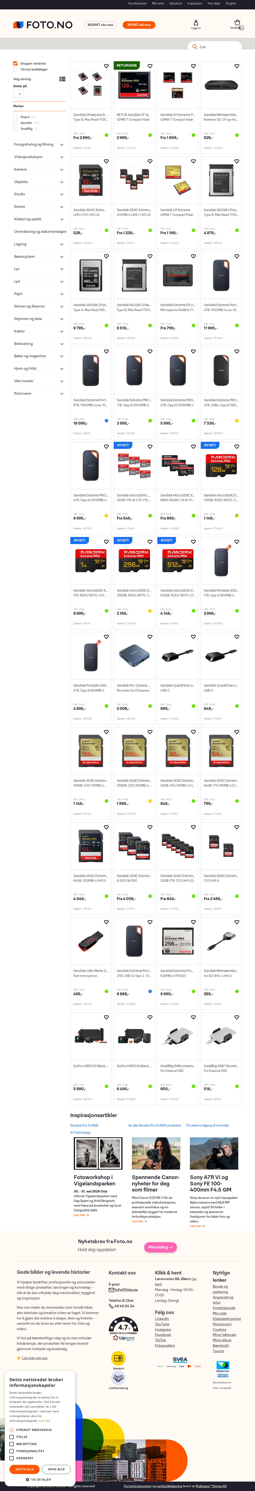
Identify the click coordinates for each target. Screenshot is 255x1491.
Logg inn (196, 22)
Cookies (219, 1329)
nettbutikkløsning (169, 1486)
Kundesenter (138, 3)
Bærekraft (221, 1346)
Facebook (163, 1335)
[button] (127, 1330)
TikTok (160, 1340)
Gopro (25, 117)
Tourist (218, 1351)
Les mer (80, 1215)
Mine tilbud (222, 1340)
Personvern (222, 1324)
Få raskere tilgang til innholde (207, 1125)
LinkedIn (162, 1319)
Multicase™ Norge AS (211, 1486)
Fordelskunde (224, 1308)
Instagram (163, 1329)
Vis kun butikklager (34, 69)
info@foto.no (126, 1290)
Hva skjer (214, 3)
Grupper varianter (33, 63)
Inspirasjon (195, 3)
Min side (158, 3)
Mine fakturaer (225, 1335)
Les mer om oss (35, 1358)
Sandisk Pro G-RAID (84, 1125)
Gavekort (175, 3)
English (231, 3)
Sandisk (26, 123)
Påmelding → (160, 1247)
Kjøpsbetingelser (227, 1319)
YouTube (162, 1324)
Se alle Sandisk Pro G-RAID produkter (155, 1125)
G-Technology (80, 1133)
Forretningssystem (137, 1486)
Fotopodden (165, 1346)
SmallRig (26, 129)
